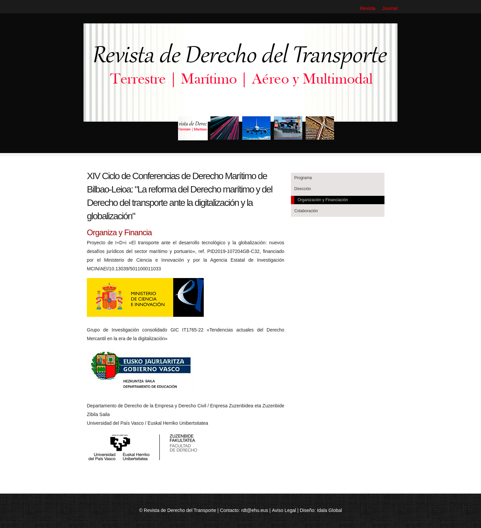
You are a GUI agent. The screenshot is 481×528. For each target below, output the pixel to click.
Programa (303, 177)
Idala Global (329, 510)
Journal (389, 8)
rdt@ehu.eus (254, 510)
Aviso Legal (284, 510)
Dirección (302, 188)
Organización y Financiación (323, 199)
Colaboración (306, 211)
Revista (367, 8)
